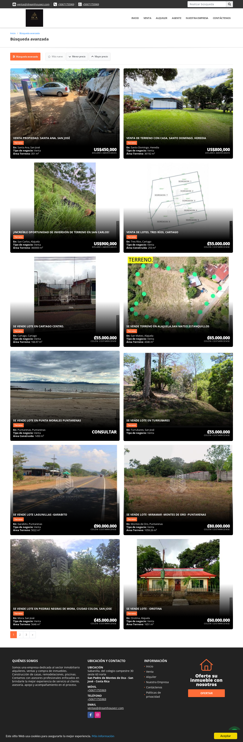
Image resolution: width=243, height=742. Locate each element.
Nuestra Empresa (197, 18)
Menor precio (77, 56)
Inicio (135, 18)
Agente (176, 18)
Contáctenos (222, 18)
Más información (103, 736)
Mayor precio (99, 56)
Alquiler (161, 18)
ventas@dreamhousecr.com (33, 4)
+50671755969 (66, 4)
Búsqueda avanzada (30, 33)
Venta (147, 18)
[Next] (32, 634)
